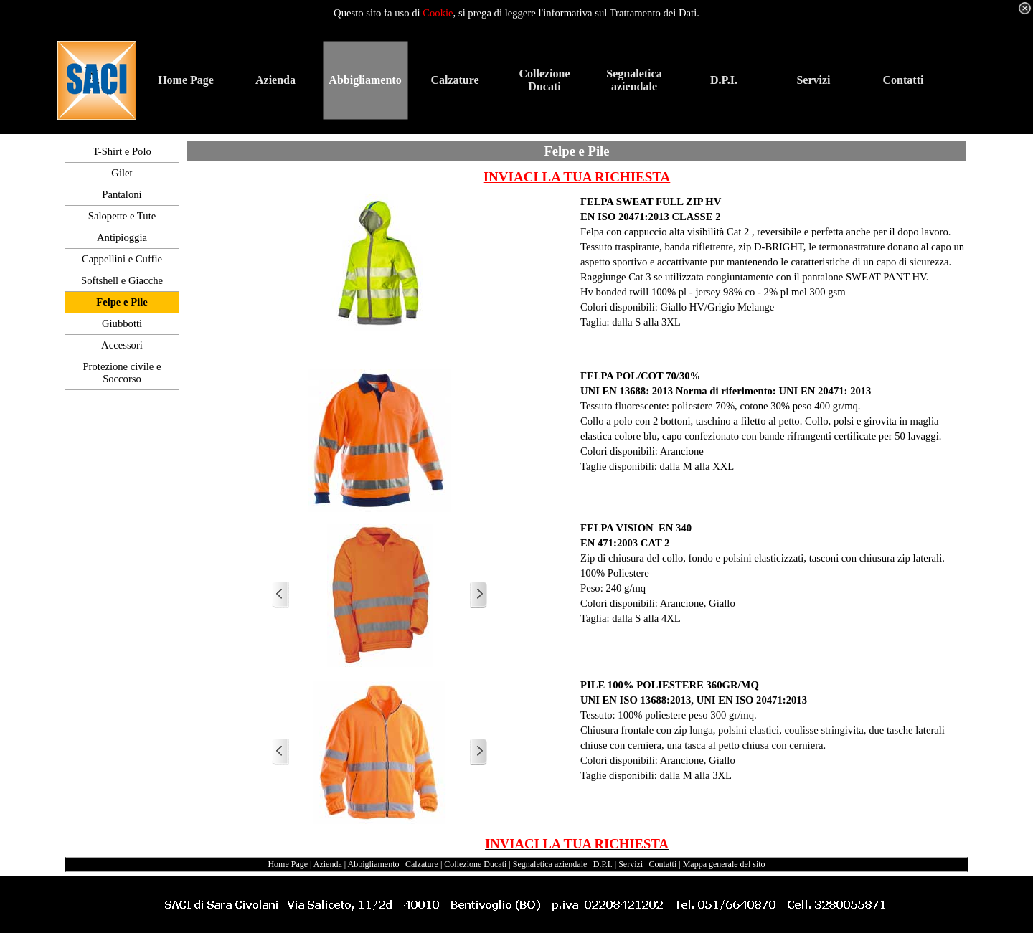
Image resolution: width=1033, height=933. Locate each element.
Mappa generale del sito (724, 864)
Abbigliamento (374, 864)
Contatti (663, 864)
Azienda (327, 864)
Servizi (630, 864)
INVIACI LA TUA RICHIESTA (577, 176)
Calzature (421, 864)
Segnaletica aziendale (550, 864)
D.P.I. (603, 864)
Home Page (288, 864)
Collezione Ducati (475, 864)
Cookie (438, 13)
